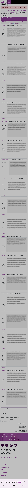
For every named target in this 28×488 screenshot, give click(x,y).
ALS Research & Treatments (15, 12)
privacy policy (20, 482)
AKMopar (3, 370)
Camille (3, 63)
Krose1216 (4, 274)
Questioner (4, 102)
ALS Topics (8, 12)
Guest (3, 411)
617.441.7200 (9, 457)
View (24, 19)
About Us (3, 475)
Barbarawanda (4, 44)
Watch (11, 23)
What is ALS (4, 465)
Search (8, 10)
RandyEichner (4, 178)
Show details (24, 485)
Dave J (3, 83)
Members (17, 10)
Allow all (4, 485)
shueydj (3, 293)
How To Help (14, 439)
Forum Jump (10, 419)
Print (18, 23)
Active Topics (12, 10)
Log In (20, 7)
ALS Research (5, 467)
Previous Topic (5, 21)
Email (15, 23)
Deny (14, 485)
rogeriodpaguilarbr (5, 159)
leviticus (3, 25)
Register (24, 7)
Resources (4, 472)
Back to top (3, 80)
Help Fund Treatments (7, 470)
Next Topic (24, 21)
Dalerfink (3, 312)
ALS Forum (3, 12)
